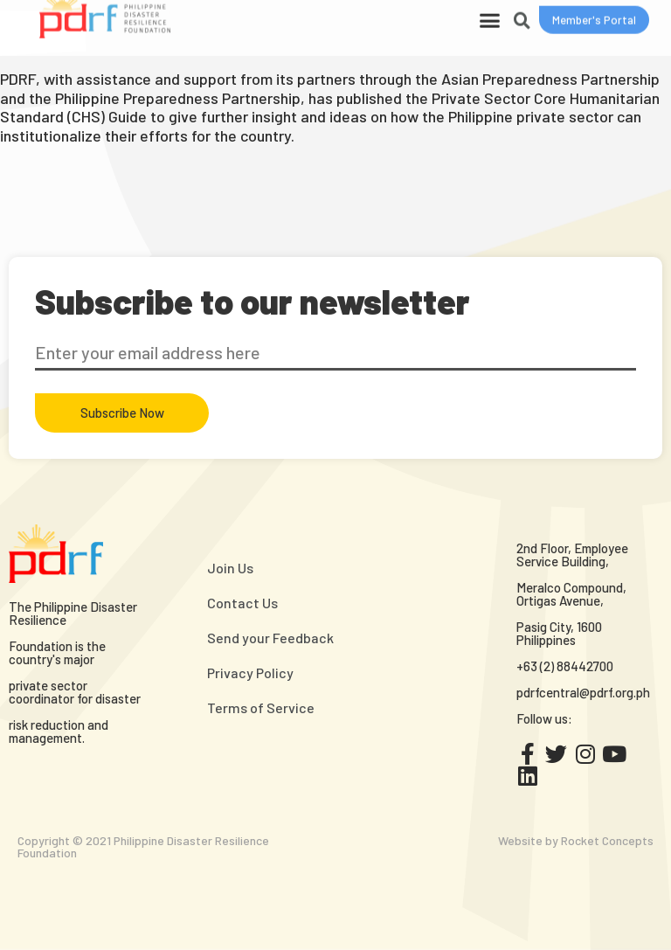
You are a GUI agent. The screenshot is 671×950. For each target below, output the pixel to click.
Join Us (230, 567)
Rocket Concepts (607, 840)
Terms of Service (261, 707)
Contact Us (242, 602)
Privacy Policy (250, 672)
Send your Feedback (270, 637)
